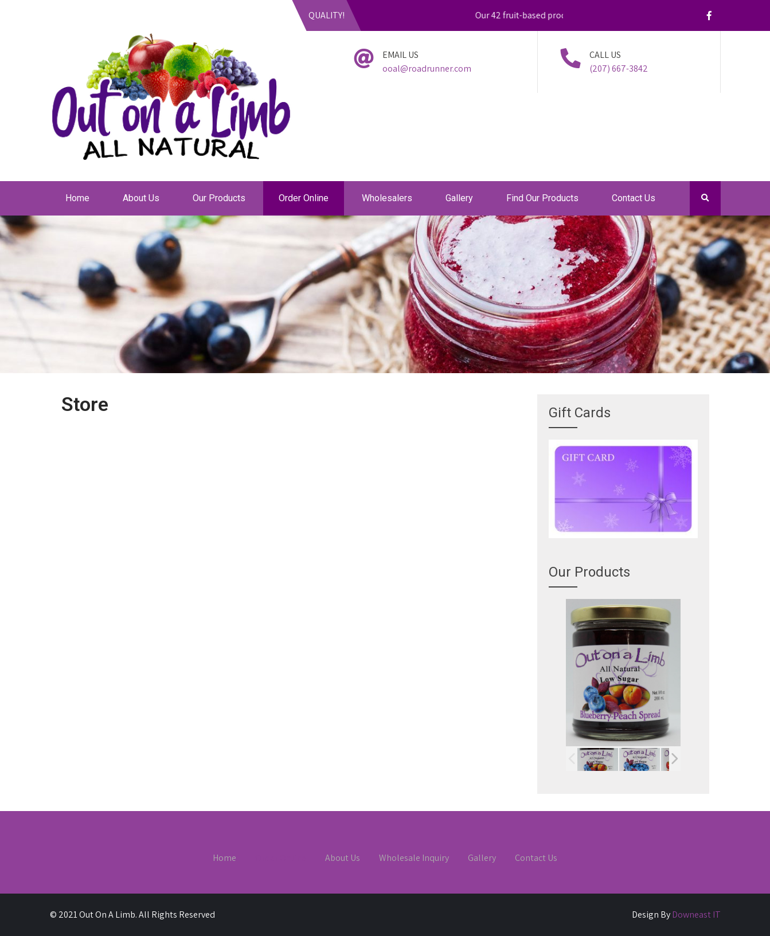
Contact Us (633, 198)
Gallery (459, 198)
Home (77, 198)
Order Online (304, 198)
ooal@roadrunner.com (426, 68)
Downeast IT (696, 914)
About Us (141, 198)
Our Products (219, 198)
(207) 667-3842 (618, 68)
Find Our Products (542, 198)
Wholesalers (387, 198)
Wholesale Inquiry (414, 858)
